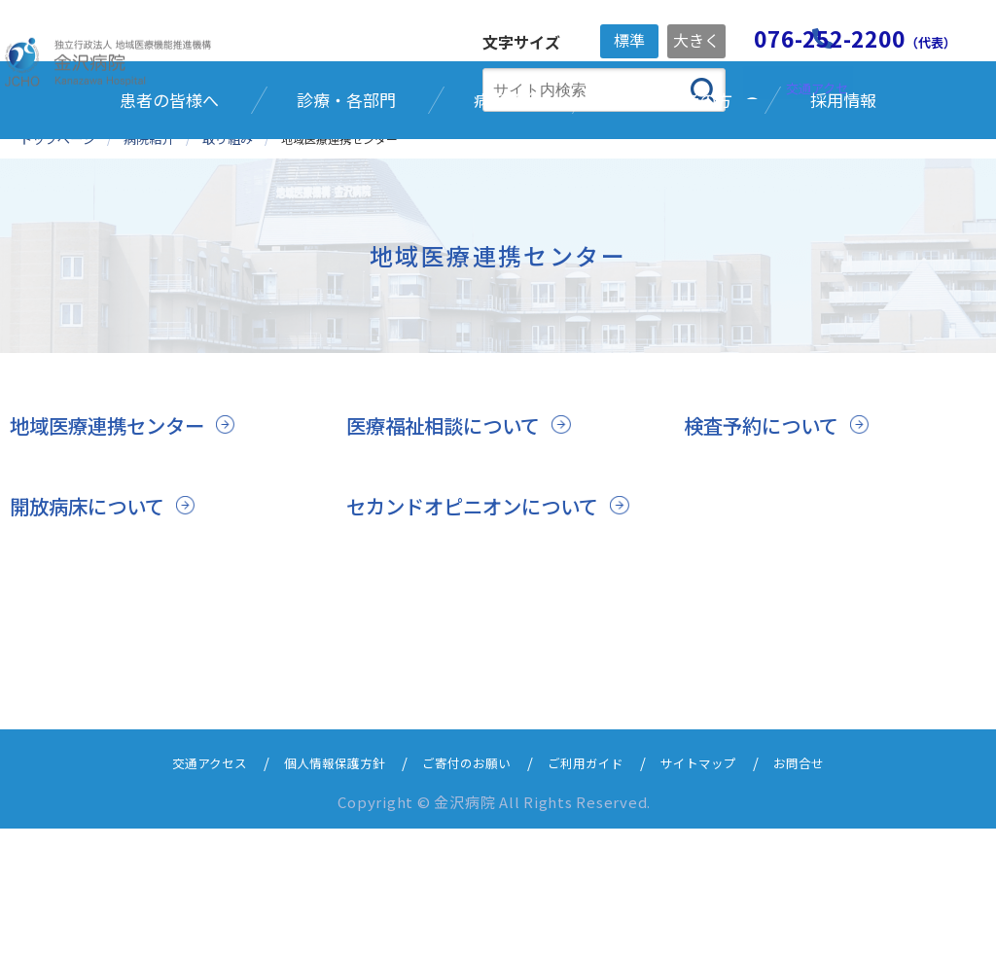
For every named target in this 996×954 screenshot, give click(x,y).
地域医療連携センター (112, 522)
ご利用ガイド (596, 887)
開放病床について (91, 603)
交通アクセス (179, 887)
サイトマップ (721, 887)
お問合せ (830, 887)
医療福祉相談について (448, 522)
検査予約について (765, 522)
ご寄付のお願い (464, 887)
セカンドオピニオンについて (478, 603)
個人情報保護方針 (318, 887)
